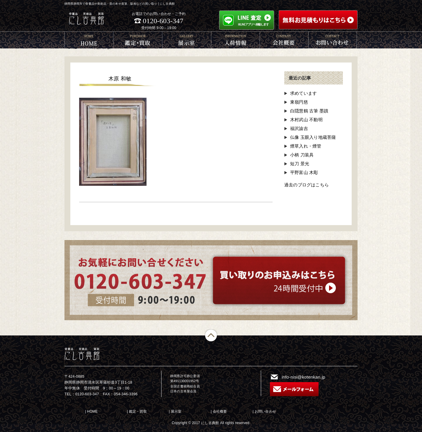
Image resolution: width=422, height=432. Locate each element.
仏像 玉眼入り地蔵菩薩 (313, 137)
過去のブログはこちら (306, 184)
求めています (303, 93)
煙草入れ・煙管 (305, 146)
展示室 (176, 411)
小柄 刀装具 (302, 154)
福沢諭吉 (299, 128)
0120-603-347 (163, 21)
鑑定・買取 (138, 411)
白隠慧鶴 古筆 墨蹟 (309, 110)
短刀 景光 (299, 163)
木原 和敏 (119, 79)
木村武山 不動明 (306, 119)
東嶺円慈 (299, 101)
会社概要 (220, 411)
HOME (92, 411)
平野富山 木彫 (304, 172)
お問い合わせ (265, 411)
